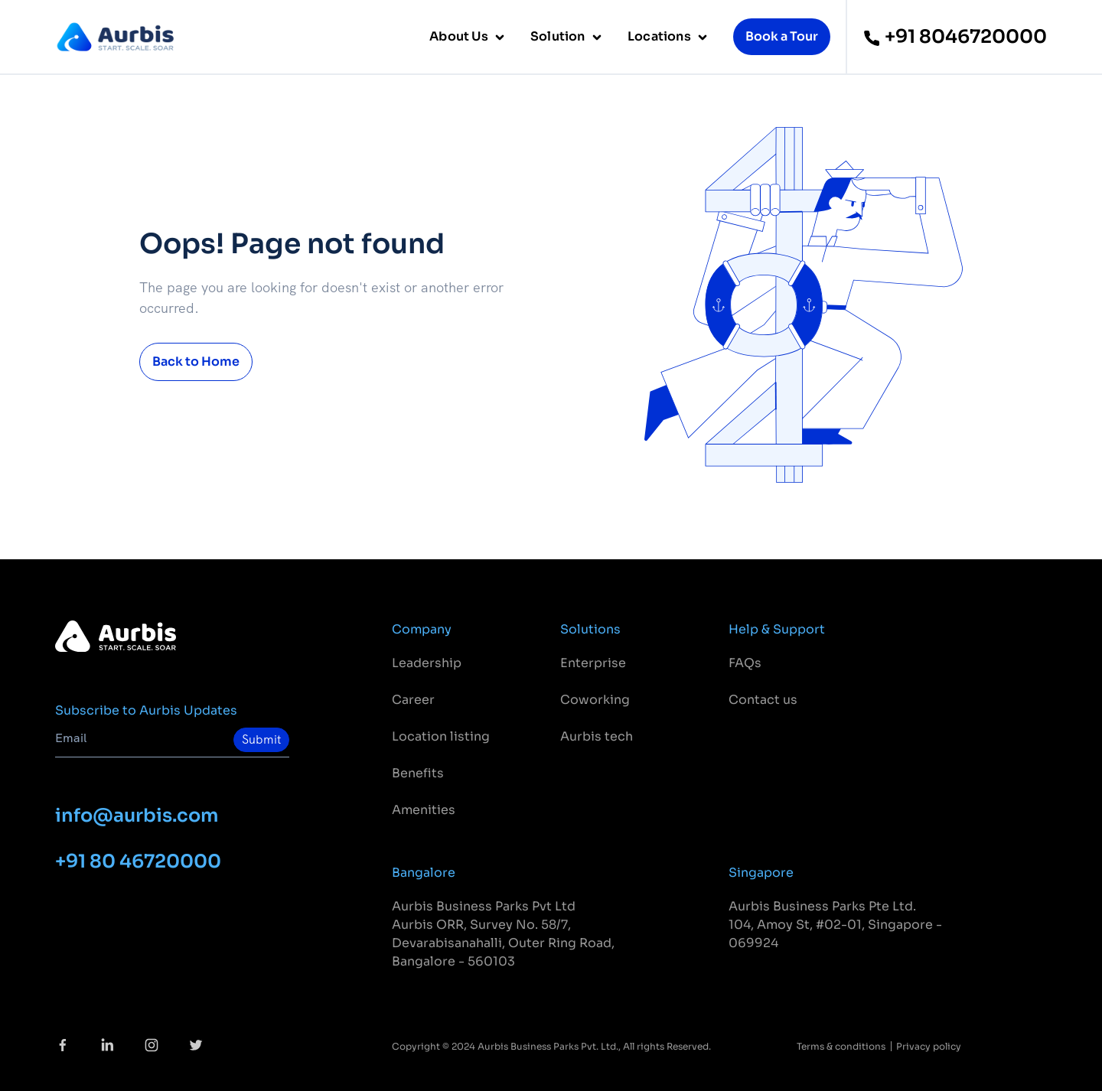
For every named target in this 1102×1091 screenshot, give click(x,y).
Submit (261, 739)
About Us (460, 36)
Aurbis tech (596, 736)
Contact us (763, 700)
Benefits (418, 773)
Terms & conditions (841, 1046)
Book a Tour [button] (781, 36)
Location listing (441, 736)
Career (413, 700)
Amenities (423, 810)
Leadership (426, 663)
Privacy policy (928, 1046)
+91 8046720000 (954, 36)
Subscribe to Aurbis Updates (146, 710)
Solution (559, 36)
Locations (660, 36)
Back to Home (196, 361)
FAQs (745, 663)
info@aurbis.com (136, 815)
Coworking (595, 700)
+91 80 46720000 (138, 861)
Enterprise (593, 663)
